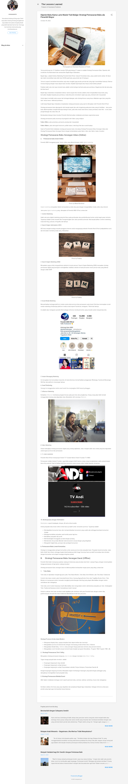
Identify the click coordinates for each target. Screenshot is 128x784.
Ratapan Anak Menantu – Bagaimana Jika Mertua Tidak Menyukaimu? (66, 731)
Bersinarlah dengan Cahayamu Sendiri (55, 711)
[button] (111, 15)
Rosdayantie (13, 14)
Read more (109, 726)
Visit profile (12, 32)
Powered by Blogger (76, 776)
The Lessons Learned (51, 4)
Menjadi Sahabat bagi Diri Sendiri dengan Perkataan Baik (61, 752)
